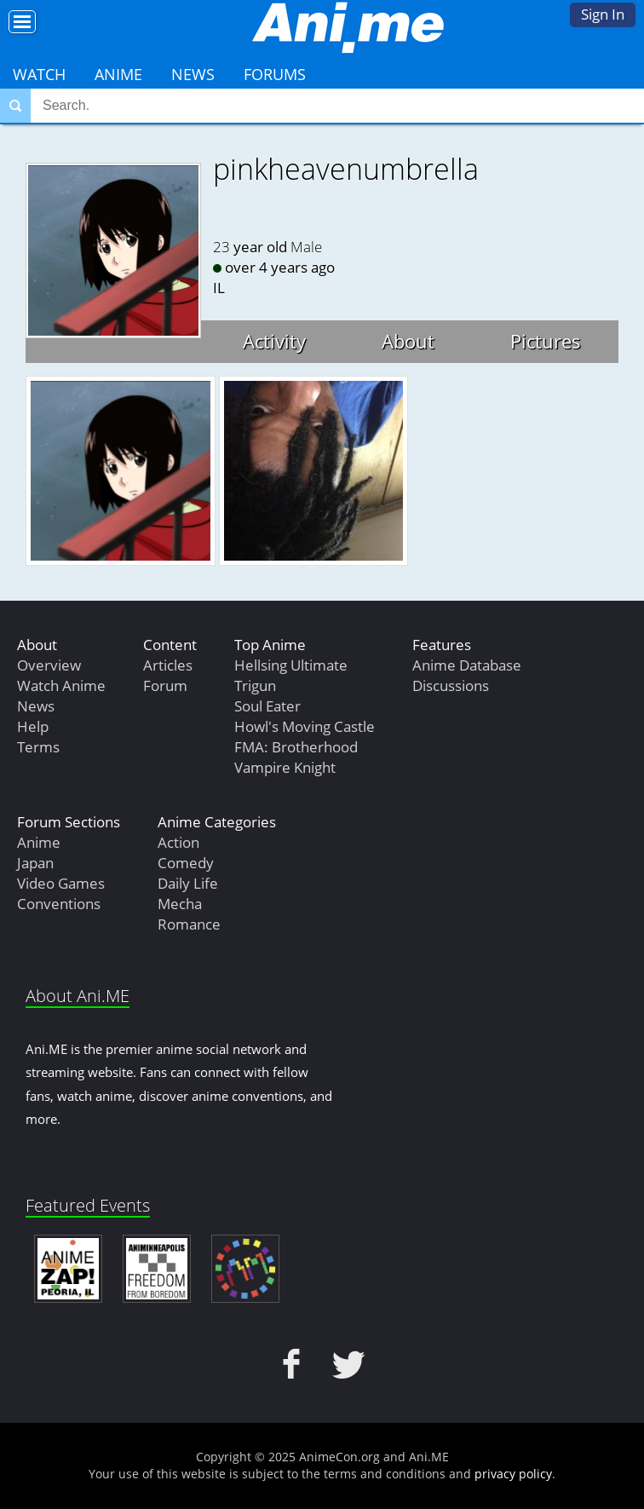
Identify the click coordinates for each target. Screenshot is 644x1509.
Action (178, 842)
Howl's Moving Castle (304, 726)
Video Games (61, 883)
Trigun (255, 685)
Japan (35, 863)
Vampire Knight (285, 767)
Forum (165, 685)
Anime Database (466, 665)
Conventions (59, 903)
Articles (168, 665)
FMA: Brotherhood (296, 747)
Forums (275, 74)
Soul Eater (267, 706)
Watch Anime (61, 685)
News (193, 74)
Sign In (602, 14)
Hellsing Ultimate (291, 665)
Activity (274, 341)
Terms (38, 747)
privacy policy (513, 1474)
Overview (49, 665)
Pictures (545, 341)
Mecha (180, 903)
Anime (118, 74)
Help (33, 726)
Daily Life (188, 883)
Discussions (450, 685)
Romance (189, 924)
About (408, 341)
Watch (39, 74)
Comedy (186, 863)
